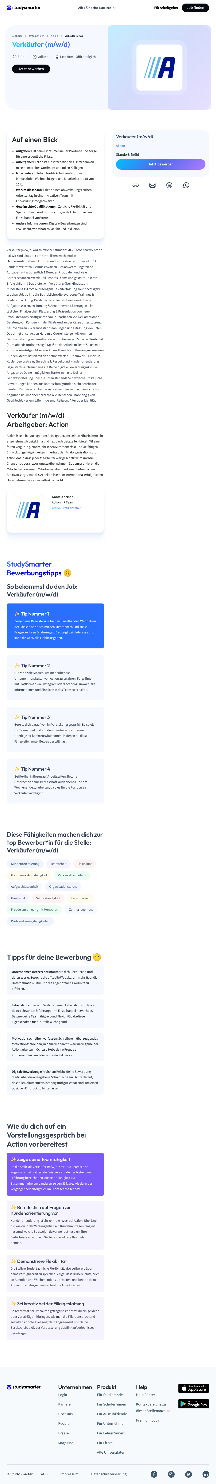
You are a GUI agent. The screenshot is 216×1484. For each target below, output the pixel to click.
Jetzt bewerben (31, 69)
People (63, 1423)
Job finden (195, 7)
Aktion (120, 145)
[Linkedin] (205, 1474)
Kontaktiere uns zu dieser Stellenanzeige (153, 1408)
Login (62, 1394)
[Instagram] (171, 1474)
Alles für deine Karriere (97, 7)
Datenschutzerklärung (109, 1474)
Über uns (65, 1414)
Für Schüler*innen (111, 1404)
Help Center (145, 1394)
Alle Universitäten (111, 1452)
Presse (63, 1433)
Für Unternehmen (111, 1423)
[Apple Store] (193, 1388)
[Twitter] (188, 1474)
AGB (44, 1474)
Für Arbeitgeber (166, 7)
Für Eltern (105, 1443)
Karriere (64, 1404)
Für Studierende (110, 1394)
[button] (135, 185)
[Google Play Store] (193, 1403)
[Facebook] (154, 1474)
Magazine (65, 1443)
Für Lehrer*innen (110, 1433)
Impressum (69, 1474)
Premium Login (148, 1420)
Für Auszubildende (112, 1414)
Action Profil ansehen (67, 508)
